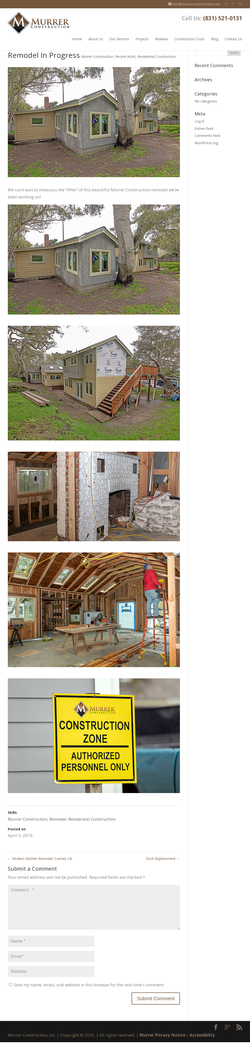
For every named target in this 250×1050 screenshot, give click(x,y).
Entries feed (204, 128)
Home (77, 37)
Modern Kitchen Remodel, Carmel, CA (40, 858)
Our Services (119, 37)
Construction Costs (189, 37)
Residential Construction (156, 56)
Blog (214, 37)
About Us (95, 37)
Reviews (161, 37)
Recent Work (125, 56)
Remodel (57, 819)
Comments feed (207, 135)
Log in (199, 121)
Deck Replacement (163, 858)
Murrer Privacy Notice (162, 1043)
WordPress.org (206, 143)
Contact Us (233, 37)
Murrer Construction (97, 56)
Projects (142, 37)
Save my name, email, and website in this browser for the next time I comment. (89, 992)
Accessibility (202, 1043)
